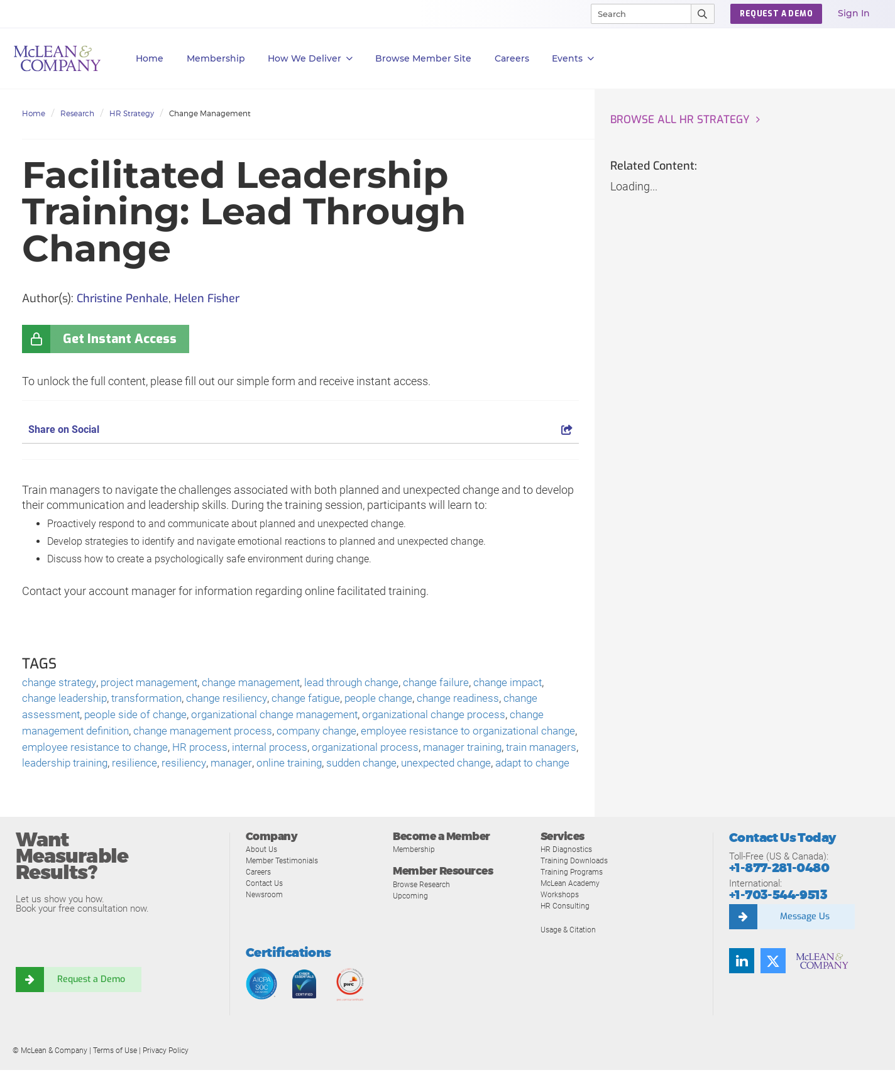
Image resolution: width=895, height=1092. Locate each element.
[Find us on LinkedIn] (741, 982)
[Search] (635, 14)
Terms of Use (115, 1072)
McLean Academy (573, 905)
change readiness (481, 700)
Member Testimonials (285, 882)
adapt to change (103, 785)
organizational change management (287, 717)
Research (77, 113)
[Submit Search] (703, 14)
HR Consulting (566, 927)
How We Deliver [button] (310, 59)
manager (319, 768)
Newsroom (265, 916)
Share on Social (300, 429)
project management (157, 683)
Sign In (854, 13)
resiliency (270, 768)
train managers (59, 768)
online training (380, 768)
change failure (463, 683)
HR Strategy (131, 113)
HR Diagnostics (568, 871)
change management (266, 683)
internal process (320, 751)
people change (398, 700)
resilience (220, 768)
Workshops (561, 916)
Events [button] (573, 59)
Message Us (804, 938)
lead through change (373, 683)
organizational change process (457, 717)
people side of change (140, 717)
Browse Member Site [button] (423, 58)
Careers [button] (512, 58)
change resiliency (237, 700)
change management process (214, 734)
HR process (248, 751)
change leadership (67, 700)
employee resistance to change (139, 751)
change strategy (61, 683)
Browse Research (424, 906)
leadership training (147, 768)
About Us (262, 871)
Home (149, 58)
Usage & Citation (570, 951)
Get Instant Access (120, 338)
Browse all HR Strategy (682, 120)
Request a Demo (91, 1001)
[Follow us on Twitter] (773, 982)
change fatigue (321, 700)
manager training (523, 751)
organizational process (420, 751)
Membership (216, 58)
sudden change (457, 768)
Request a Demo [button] (776, 14)
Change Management (210, 113)
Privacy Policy (166, 1072)
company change (335, 734)
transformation (153, 700)
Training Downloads (576, 882)
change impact (539, 683)
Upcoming (411, 917)
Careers (259, 893)
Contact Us (265, 905)
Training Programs (574, 893)
